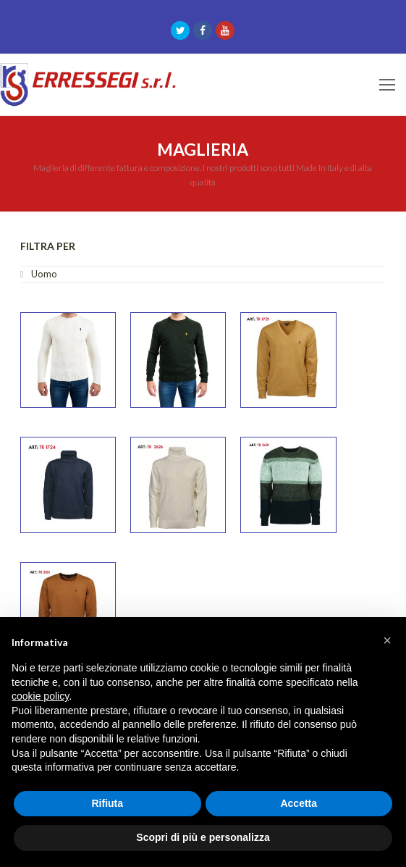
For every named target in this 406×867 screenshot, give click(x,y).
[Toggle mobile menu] (387, 85)
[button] (387, 640)
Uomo (44, 274)
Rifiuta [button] (107, 803)
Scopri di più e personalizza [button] (202, 837)
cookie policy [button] (40, 696)
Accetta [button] (298, 803)
